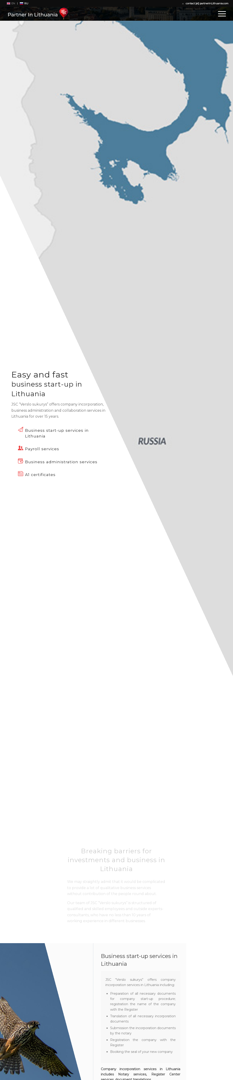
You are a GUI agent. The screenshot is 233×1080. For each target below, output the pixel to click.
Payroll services (42, 448)
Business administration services (61, 461)
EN (13, 3)
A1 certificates (40, 474)
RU (26, 3)
